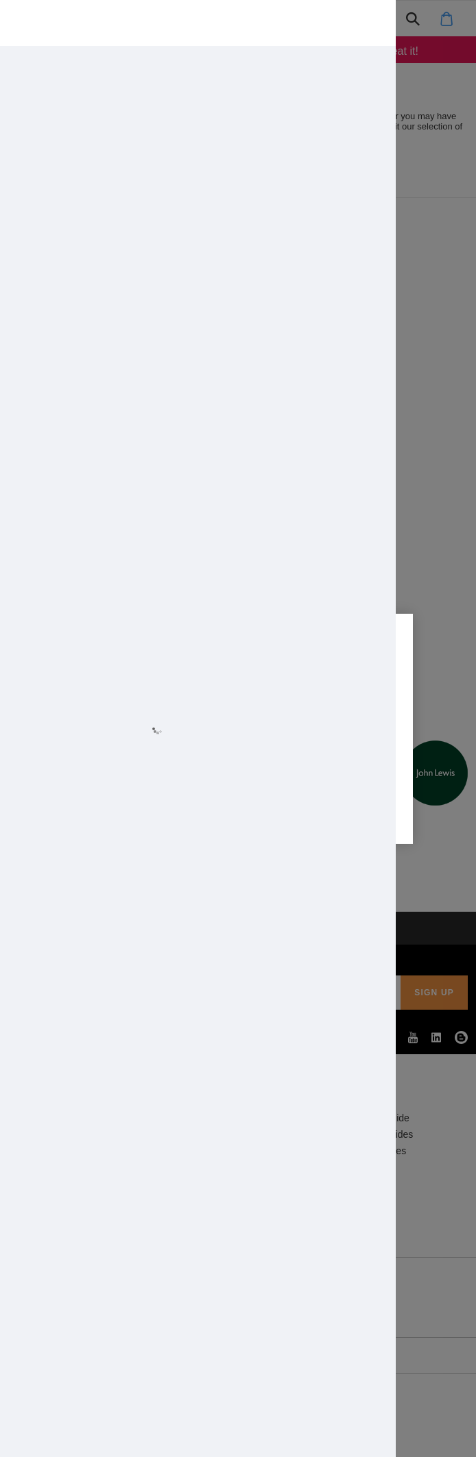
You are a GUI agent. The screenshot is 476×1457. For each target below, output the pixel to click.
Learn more (113, 743)
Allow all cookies (159, 782)
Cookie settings (317, 782)
